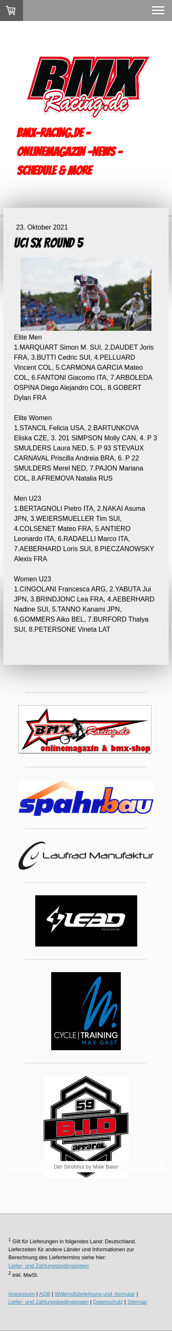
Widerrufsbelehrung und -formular (95, 1294)
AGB (44, 1294)
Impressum (21, 1294)
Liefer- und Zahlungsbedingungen (48, 1266)
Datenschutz (108, 1302)
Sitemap (137, 1302)
